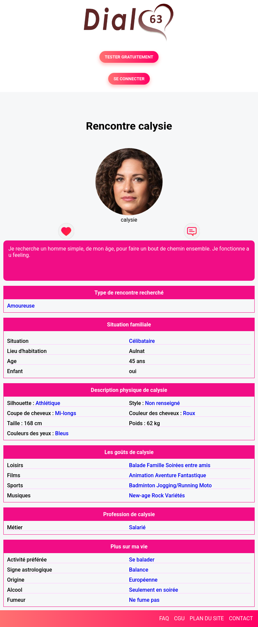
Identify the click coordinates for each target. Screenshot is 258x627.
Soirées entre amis (188, 465)
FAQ (164, 618)
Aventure (165, 475)
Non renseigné (162, 403)
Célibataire (142, 341)
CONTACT (241, 618)
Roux (189, 413)
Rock (158, 495)
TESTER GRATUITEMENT (129, 56)
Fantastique (192, 475)
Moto (205, 485)
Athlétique (48, 403)
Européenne (143, 580)
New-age (139, 495)
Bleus (62, 433)
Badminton (142, 485)
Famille (155, 465)
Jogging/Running (177, 485)
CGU (179, 618)
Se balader (142, 559)
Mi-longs (65, 413)
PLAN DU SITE (207, 618)
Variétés (175, 495)
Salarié (137, 527)
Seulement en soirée (153, 590)
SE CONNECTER (129, 78)
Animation (141, 475)
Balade (137, 465)
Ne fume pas (144, 600)
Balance (138, 570)
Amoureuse (21, 306)
